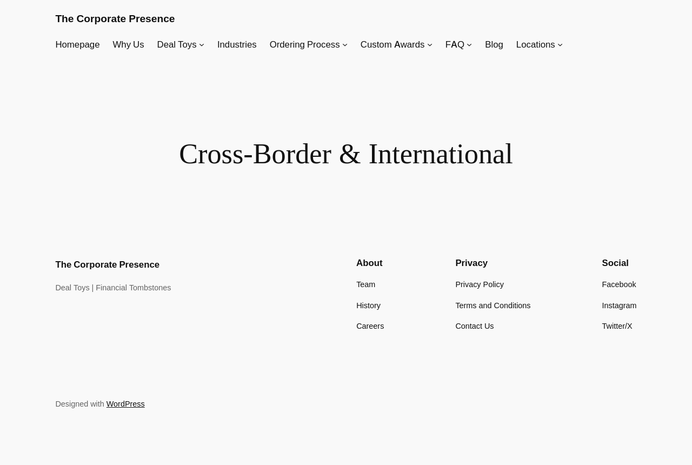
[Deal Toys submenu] (201, 44)
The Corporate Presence (115, 18)
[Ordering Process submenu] (345, 44)
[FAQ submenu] (469, 44)
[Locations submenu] (560, 44)
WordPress (126, 403)
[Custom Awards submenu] (429, 44)
